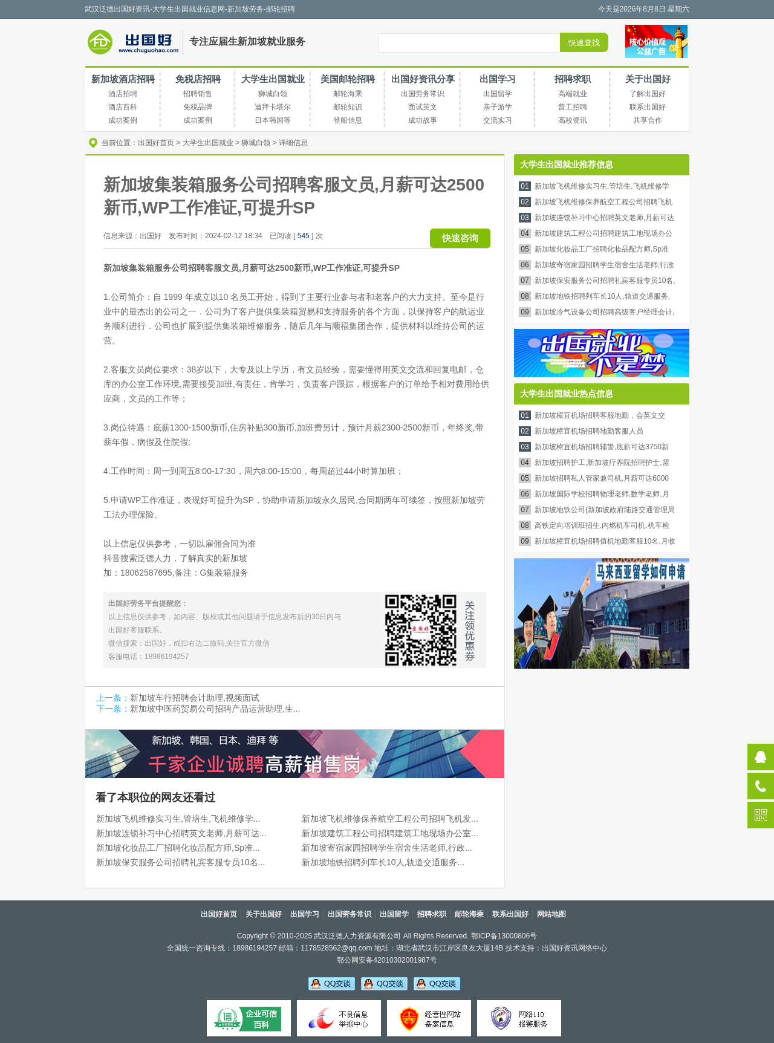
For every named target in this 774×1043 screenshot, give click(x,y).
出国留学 (394, 914)
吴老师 (331, 983)
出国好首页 (156, 142)
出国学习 (498, 79)
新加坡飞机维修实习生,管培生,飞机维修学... (178, 819)
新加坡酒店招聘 (123, 79)
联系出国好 (510, 914)
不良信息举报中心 (339, 1018)
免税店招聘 (198, 79)
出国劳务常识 (349, 914)
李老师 (384, 983)
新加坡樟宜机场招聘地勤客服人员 (589, 431)
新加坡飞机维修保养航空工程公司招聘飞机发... (390, 819)
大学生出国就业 (273, 79)
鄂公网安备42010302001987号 (387, 960)
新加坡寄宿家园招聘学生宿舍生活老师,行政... (387, 848)
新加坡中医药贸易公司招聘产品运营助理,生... (215, 708)
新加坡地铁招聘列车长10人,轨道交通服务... (383, 862)
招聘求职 (572, 79)
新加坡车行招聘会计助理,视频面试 (194, 698)
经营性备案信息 (429, 1018)
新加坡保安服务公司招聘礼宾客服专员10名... (180, 862)
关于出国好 (648, 79)
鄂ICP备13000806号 (504, 936)
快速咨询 (460, 238)
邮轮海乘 (469, 914)
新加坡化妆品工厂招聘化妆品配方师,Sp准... (178, 848)
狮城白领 (255, 142)
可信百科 (249, 1018)
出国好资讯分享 (423, 79)
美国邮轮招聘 (347, 79)
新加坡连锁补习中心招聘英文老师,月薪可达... (181, 833)
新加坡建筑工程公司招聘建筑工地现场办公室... (390, 833)
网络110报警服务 (519, 1018)
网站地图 (551, 914)
